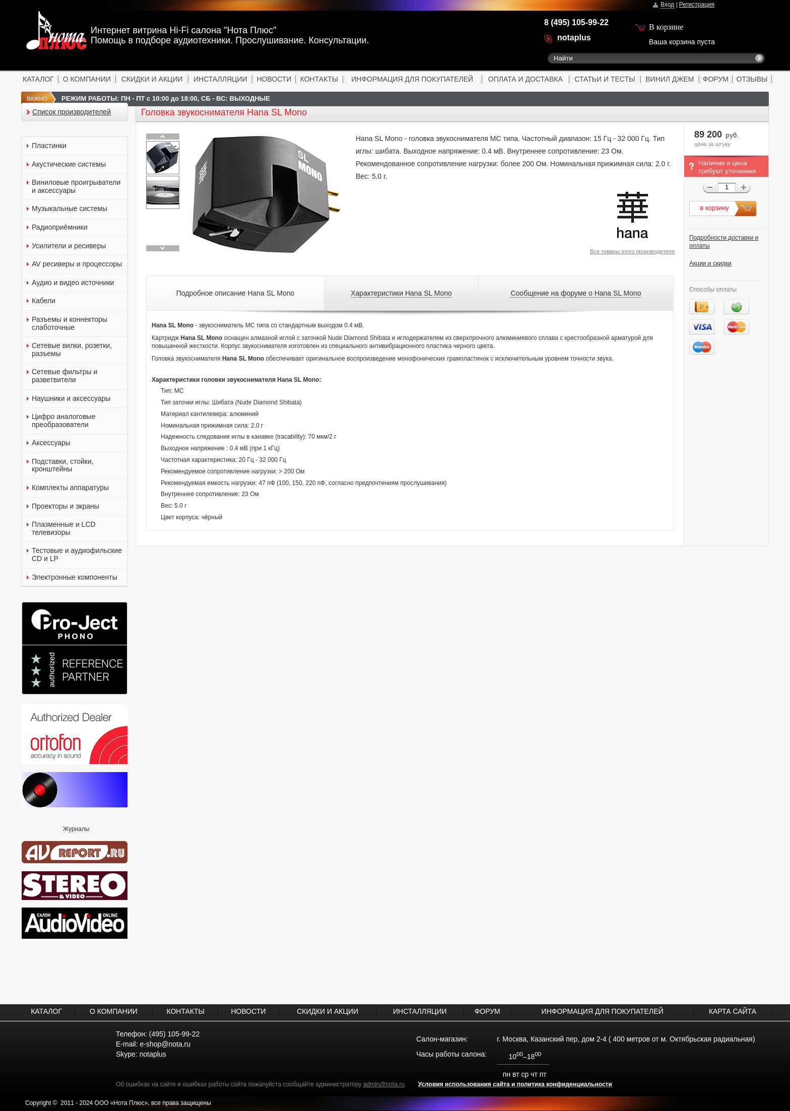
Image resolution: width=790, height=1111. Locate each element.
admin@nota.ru (384, 1084)
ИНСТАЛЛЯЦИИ (220, 79)
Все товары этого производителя (632, 251)
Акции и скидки (710, 263)
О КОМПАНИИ (87, 79)
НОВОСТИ (273, 79)
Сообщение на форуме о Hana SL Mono (575, 293)
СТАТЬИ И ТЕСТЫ (604, 79)
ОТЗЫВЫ (752, 79)
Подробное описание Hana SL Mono (235, 293)
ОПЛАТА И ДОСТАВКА (525, 79)
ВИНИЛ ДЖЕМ (669, 79)
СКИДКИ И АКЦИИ (152, 79)
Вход (667, 4)
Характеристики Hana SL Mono (401, 293)
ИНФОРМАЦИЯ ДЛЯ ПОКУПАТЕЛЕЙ (412, 79)
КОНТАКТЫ (319, 79)
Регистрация (696, 4)
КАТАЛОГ (38, 79)
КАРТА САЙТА (732, 1011)
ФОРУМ (716, 79)
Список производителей (71, 112)
